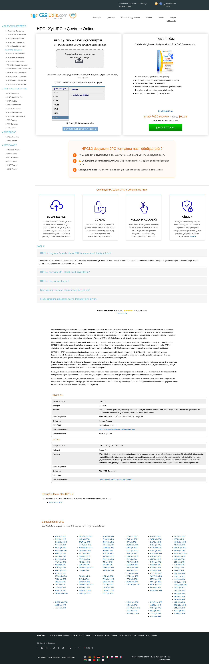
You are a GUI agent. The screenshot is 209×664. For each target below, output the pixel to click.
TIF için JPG (107, 565)
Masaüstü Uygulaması (130, 18)
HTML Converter (110, 635)
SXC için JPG (155, 613)
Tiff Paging (12, 120)
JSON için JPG (85, 551)
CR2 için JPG (108, 585)
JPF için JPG (60, 556)
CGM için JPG (156, 548)
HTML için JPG (85, 545)
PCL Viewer (12, 161)
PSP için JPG (132, 553)
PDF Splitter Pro (14, 105)
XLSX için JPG (61, 542)
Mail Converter (84, 635)
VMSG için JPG (133, 613)
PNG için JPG (108, 539)
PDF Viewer (12, 165)
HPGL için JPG (180, 542)
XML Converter (138, 635)
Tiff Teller (11, 128)
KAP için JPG (155, 542)
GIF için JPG (132, 559)
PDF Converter (56, 635)
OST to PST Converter (16, 73)
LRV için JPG (84, 565)
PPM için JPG (108, 548)
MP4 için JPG (60, 553)
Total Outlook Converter (17, 65)
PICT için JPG (155, 573)
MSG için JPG (61, 570)
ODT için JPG (132, 551)
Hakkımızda (171, 21)
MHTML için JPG (85, 548)
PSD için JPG (84, 576)
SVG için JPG (155, 551)
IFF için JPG (179, 539)
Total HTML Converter (16, 35)
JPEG (57, 96)
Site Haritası (42, 657)
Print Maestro (13, 137)
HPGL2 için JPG (180, 553)
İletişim (173, 18)
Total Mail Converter (15, 61)
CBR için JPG (155, 608)
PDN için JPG (84, 562)
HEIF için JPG (132, 568)
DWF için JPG (84, 542)
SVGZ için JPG (85, 590)
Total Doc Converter (15, 42)
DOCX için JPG (180, 548)
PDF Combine (13, 93)
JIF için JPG (84, 570)
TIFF (57, 101)
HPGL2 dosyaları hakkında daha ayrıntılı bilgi (117, 429)
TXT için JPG (84, 553)
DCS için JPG (60, 548)
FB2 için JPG (155, 616)
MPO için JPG (108, 556)
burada (193, 236)
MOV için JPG (156, 585)
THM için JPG (179, 551)
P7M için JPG (60, 573)
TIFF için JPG (108, 545)
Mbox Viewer (12, 157)
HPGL (57, 113)
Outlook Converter (70, 635)
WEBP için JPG (61, 593)
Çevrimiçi (111, 18)
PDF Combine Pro (15, 97)
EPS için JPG (179, 599)
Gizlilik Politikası (54, 657)
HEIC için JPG (132, 565)
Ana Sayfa (97, 18)
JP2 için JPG (108, 551)
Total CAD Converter (13, 50)
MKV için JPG (155, 582)
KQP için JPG (155, 545)
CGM (57, 105)
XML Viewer (12, 169)
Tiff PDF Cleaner (14, 109)
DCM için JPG (132, 545)
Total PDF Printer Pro (16, 116)
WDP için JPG (156, 539)
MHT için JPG (84, 556)
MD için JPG (155, 611)
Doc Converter (97, 635)
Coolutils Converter (15, 31)
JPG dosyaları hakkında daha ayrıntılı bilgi (115, 479)
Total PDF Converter (16, 39)
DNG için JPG (84, 593)
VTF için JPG (60, 545)
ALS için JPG (108, 553)
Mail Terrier (12, 141)
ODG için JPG (132, 573)
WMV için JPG (156, 576)
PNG (57, 109)
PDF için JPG (60, 536)
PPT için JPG (108, 593)
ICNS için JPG (156, 553)
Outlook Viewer (13, 150)
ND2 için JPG (60, 565)
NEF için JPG (108, 576)
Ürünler (149, 18)
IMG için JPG (84, 539)
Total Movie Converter (16, 84)
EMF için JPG (108, 570)
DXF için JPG (132, 548)
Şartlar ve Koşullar (68, 657)
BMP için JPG (108, 542)
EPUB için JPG (156, 602)
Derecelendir (122, 313)
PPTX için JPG (132, 576)
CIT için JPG (132, 542)
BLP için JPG (60, 559)
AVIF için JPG (132, 570)
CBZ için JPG (155, 605)
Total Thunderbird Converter (19, 69)
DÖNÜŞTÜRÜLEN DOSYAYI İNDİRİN (80, 129)
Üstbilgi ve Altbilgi (81, 95)
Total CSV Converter (16, 54)
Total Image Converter (16, 76)
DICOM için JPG (85, 536)
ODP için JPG (108, 588)
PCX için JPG (179, 556)
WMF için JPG (132, 556)
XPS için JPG (179, 545)
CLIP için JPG (60, 562)
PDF (56, 92)
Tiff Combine (12, 124)
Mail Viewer (12, 154)
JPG (56, 117)
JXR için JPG (132, 536)
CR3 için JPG (155, 536)
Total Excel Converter (16, 46)
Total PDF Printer (14, 112)
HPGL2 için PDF (55, 502)
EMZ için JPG (132, 539)
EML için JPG (60, 568)
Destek (161, 18)
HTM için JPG (132, 605)
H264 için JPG (61, 551)
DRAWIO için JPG (86, 568)
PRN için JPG (108, 536)
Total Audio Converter (16, 80)
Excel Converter (125, 635)
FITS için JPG (179, 536)
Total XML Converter (16, 57)
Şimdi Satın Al (165, 127)
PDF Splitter (12, 101)
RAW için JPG (108, 579)
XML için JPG (60, 539)
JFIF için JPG (84, 559)
